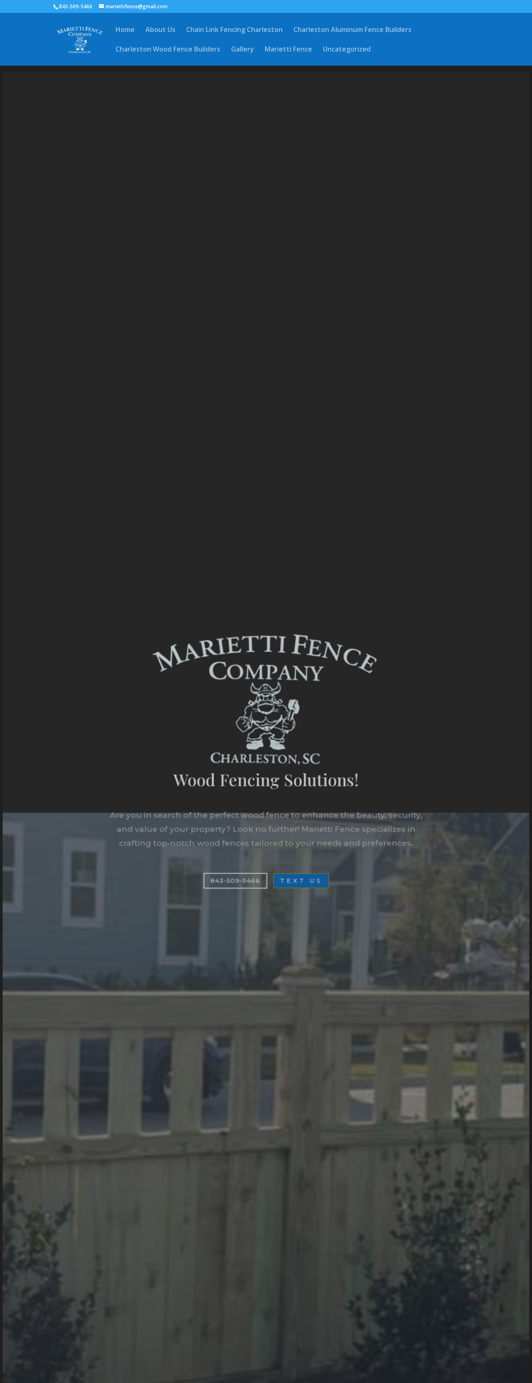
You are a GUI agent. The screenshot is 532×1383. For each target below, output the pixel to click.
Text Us (301, 879)
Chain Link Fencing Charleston (234, 30)
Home (125, 30)
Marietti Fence (288, 50)
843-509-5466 (235, 879)
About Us (160, 30)
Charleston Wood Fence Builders (168, 50)
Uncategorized (347, 50)
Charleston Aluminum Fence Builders (352, 30)
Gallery (242, 50)
